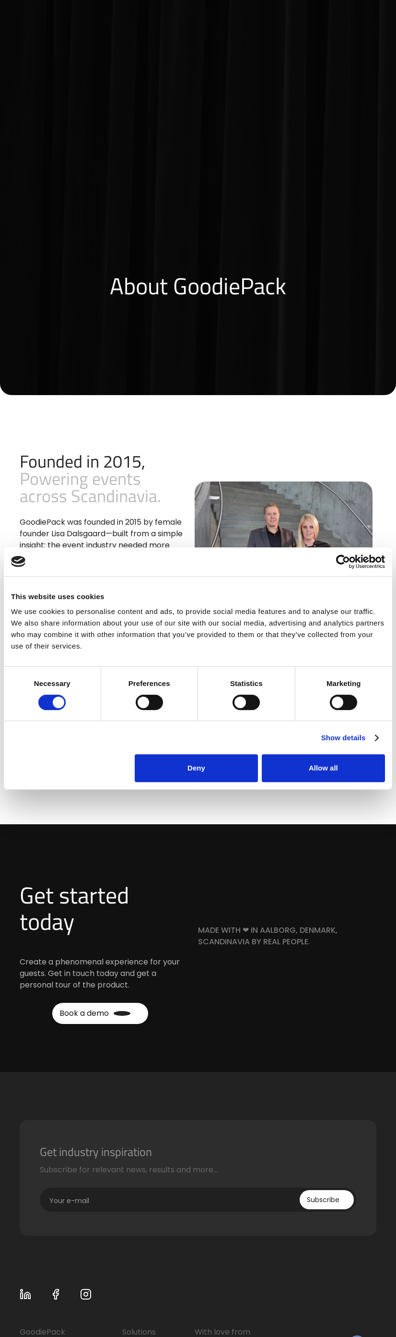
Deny (196, 768)
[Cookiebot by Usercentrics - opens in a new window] (343, 561)
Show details (343, 738)
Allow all (323, 768)
